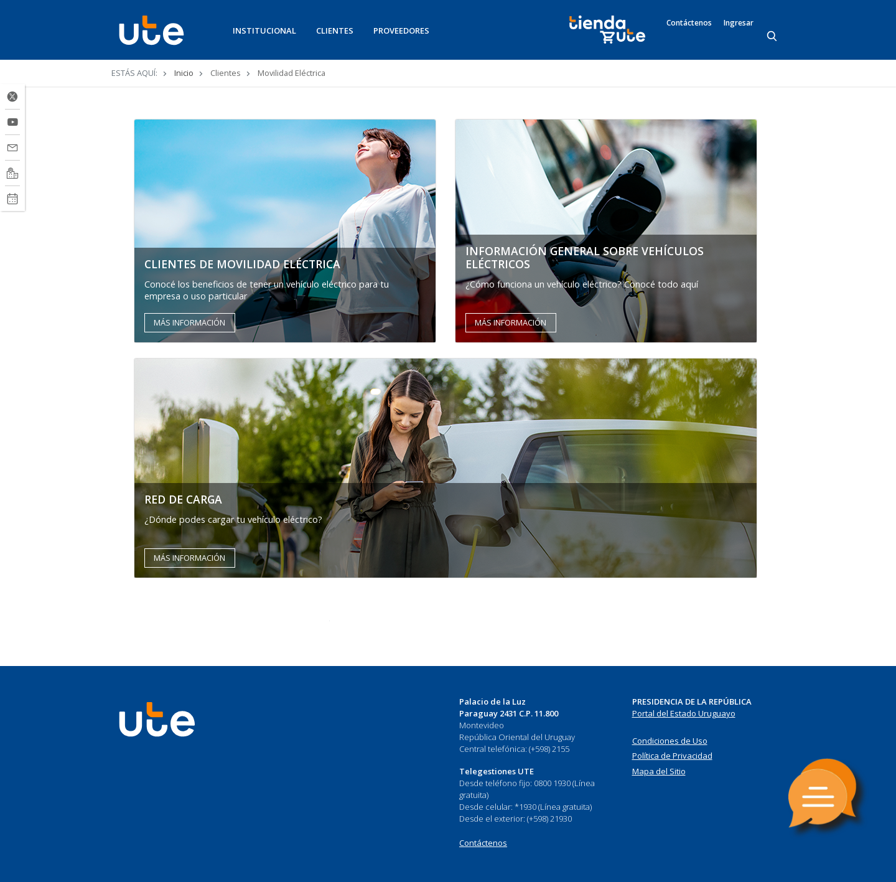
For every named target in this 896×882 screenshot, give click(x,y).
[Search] (773, 37)
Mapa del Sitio (659, 771)
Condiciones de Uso (669, 740)
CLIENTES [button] (334, 30)
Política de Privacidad (672, 755)
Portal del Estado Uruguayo (683, 713)
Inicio (184, 72)
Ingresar (739, 23)
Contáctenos (689, 23)
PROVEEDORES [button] (401, 30)
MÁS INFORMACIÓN (189, 322)
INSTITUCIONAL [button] (264, 30)
